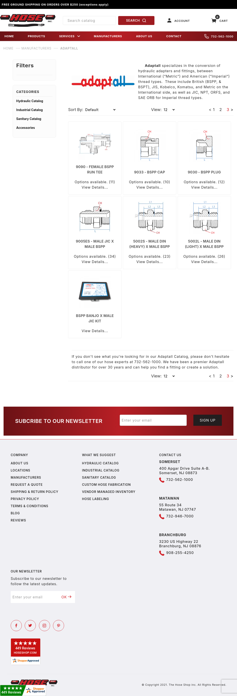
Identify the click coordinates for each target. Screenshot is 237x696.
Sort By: (75, 109)
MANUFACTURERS (108, 36)
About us (19, 463)
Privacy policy (25, 499)
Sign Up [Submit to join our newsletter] (208, 420)
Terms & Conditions (29, 506)
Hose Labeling (95, 499)
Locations (20, 470)
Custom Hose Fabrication (106, 484)
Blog (15, 513)
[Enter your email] (153, 420)
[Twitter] (30, 625)
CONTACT (174, 36)
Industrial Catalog (29, 110)
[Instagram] (44, 625)
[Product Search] (89, 20)
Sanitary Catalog (28, 119)
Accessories (25, 128)
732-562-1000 (218, 36)
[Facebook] (16, 625)
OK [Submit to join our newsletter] (66, 597)
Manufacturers (26, 477)
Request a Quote (27, 484)
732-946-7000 (180, 516)
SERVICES (70, 36)
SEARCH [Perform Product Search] (136, 20)
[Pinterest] (58, 625)
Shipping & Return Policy (34, 492)
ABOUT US (144, 36)
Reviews (18, 520)
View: (156, 109)
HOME (9, 36)
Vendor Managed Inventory (109, 492)
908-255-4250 (180, 552)
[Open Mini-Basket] (219, 20)
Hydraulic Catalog (29, 101)
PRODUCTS (36, 36)
